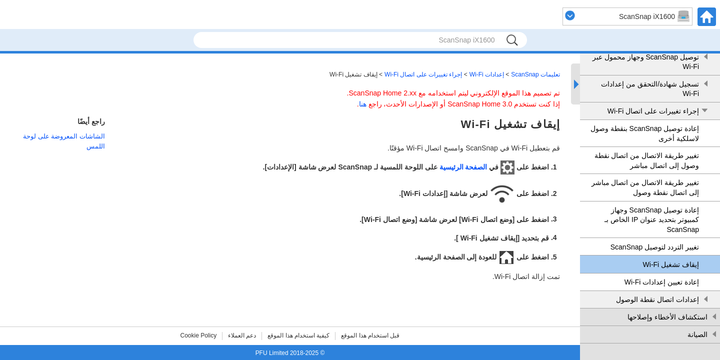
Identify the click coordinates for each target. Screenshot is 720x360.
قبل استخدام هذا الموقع (370, 335)
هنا (362, 104)
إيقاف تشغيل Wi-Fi (671, 264)
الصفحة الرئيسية (464, 167)
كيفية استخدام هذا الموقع (299, 335)
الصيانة (698, 334)
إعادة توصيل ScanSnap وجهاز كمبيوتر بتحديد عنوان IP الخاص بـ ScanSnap (651, 220)
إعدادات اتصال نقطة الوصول (657, 300)
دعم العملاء (242, 335)
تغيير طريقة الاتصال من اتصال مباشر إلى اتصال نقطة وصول (645, 187)
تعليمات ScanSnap (535, 74)
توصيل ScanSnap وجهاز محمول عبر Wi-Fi (645, 62)
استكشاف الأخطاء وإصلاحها (668, 317)
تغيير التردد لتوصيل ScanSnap (654, 247)
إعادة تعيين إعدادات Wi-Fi (661, 282)
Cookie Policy (198, 335)
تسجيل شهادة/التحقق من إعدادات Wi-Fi (650, 89)
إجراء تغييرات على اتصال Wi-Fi (653, 111)
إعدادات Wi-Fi (487, 74)
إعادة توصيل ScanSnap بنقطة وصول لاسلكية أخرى (644, 133)
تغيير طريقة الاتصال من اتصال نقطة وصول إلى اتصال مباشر (646, 161)
